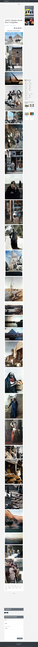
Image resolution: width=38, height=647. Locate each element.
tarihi (6, 587)
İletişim (28, 1)
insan (20, 587)
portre (6, 589)
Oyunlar (12, 1)
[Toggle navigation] (19, 4)
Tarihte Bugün (16, 1)
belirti (30, 97)
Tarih (6, 25)
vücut (30, 90)
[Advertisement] (19, 12)
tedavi (26, 95)
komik (30, 85)
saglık (31, 83)
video (26, 85)
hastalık (26, 92)
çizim (30, 95)
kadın (30, 88)
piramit (13, 587)
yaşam (26, 90)
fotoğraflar (9, 587)
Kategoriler (24, 1)
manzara (17, 587)
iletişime (28, 646)
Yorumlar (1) (13, 25)
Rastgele (20, 1)
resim (26, 88)
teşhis (26, 97)
